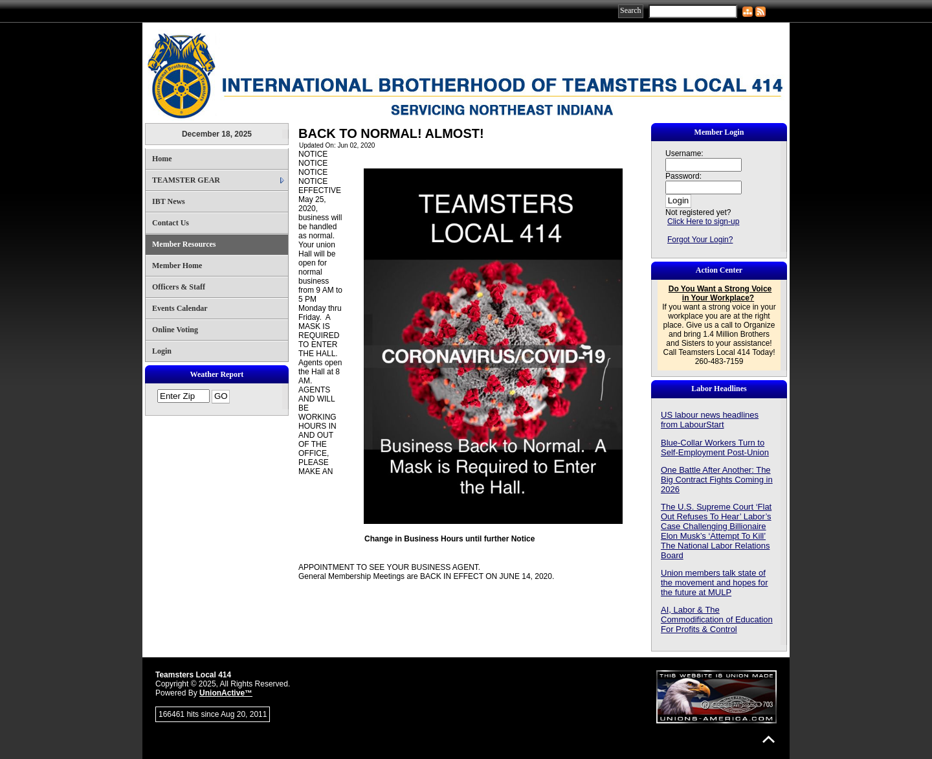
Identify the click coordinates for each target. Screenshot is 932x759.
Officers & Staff (178, 286)
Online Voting (175, 329)
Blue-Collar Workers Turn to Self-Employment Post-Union (715, 447)
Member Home (177, 265)
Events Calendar (180, 308)
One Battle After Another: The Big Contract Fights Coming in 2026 (717, 479)
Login (162, 351)
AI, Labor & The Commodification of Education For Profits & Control (717, 619)
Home (162, 158)
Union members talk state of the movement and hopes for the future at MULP (714, 582)
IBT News (168, 201)
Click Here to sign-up (703, 221)
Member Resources (184, 244)
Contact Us (170, 222)
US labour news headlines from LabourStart (710, 419)
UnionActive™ (225, 692)
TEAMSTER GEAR (186, 180)
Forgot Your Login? (700, 239)
